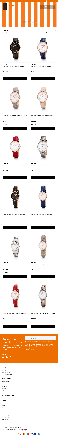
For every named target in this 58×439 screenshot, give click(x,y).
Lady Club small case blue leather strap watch (42, 214)
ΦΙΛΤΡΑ (5, 30)
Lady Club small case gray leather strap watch (42, 264)
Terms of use (5, 419)
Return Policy (5, 383)
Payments (4, 386)
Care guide (4, 402)
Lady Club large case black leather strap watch (15, 66)
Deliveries (4, 388)
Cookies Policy (5, 417)
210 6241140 (5, 370)
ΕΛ (53, 1)
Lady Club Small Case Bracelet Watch (12, 264)
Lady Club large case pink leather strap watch (42, 115)
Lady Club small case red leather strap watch (14, 313)
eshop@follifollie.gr (7, 372)
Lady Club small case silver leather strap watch (43, 313)
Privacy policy (5, 415)
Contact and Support (7, 374)
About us (4, 398)
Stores (48, 1)
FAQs (3, 390)
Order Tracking (5, 381)
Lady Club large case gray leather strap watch (15, 115)
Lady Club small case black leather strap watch (15, 214)
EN (55, 1)
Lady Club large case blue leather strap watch (42, 66)
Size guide (4, 405)
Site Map (4, 421)
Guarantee (4, 400)
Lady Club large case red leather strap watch (14, 165)
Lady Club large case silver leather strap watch (43, 165)
